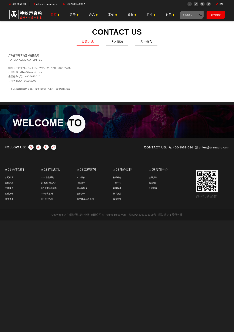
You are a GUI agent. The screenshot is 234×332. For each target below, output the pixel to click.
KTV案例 (81, 188)
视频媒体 (117, 199)
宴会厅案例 (82, 199)
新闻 (151, 14)
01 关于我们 (16, 180)
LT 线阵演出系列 (48, 194)
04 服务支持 (124, 180)
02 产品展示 (52, 180)
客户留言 (146, 42)
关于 (74, 14)
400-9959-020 (19, 4)
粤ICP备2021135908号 (142, 225)
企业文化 (9, 204)
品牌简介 (9, 199)
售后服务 (117, 188)
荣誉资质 (9, 210)
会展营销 (153, 188)
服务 (132, 14)
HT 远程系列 (47, 210)
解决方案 (117, 210)
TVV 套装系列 (47, 188)
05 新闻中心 (160, 180)
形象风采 (9, 194)
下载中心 (117, 194)
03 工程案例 (88, 180)
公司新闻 (153, 199)
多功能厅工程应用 (85, 210)
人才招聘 (117, 42)
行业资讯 (153, 194)
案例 (113, 14)
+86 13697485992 (76, 4)
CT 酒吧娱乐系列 (49, 199)
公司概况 (9, 188)
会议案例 (81, 204)
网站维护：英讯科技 (170, 225)
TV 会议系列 (47, 204)
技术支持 (117, 204)
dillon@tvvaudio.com (46, 4)
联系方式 (88, 42)
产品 (93, 14)
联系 (170, 14)
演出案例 (81, 194)
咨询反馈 (216, 14)
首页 (55, 14)
